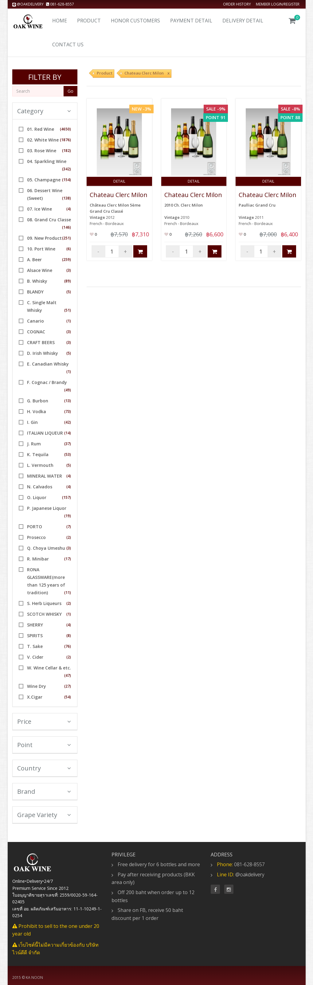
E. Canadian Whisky (48, 364)
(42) (67, 422)
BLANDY (35, 292)
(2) (68, 537)
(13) (67, 400)
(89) (67, 281)
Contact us (68, 44)
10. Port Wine (41, 249)
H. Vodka (36, 411)
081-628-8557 (60, 4)
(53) (67, 454)
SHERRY (35, 625)
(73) (67, 411)
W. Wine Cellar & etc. (49, 668)
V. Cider (35, 657)
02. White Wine (43, 140)
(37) (67, 443)
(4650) (65, 129)
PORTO (34, 526)
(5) (68, 291)
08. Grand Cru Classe (49, 220)
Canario (35, 321)
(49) (67, 390)
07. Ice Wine (39, 209)
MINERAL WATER (44, 476)
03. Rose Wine (41, 150)
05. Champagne (44, 180)
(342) (66, 169)
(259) (66, 259)
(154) (66, 179)
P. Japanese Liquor (46, 508)
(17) (67, 558)
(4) (68, 208)
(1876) (65, 139)
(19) (67, 515)
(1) (68, 321)
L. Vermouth (40, 465)
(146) (66, 227)
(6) (68, 248)
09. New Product (44, 238)
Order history (237, 4)
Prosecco (36, 537)
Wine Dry (36, 686)
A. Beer (34, 259)
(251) (66, 238)
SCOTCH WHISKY (44, 614)
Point (44, 745)
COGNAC (36, 332)
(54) (67, 697)
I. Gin (32, 422)
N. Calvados (39, 487)
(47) (67, 675)
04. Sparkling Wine (46, 161)
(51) (67, 310)
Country (44, 768)
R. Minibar (38, 559)
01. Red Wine (40, 129)
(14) (67, 433)
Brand (44, 791)
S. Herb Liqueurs (44, 603)
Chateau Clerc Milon (118, 195)
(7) (68, 526)
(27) (67, 686)
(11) (67, 592)
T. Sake (35, 646)
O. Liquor (36, 497)
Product (89, 20)
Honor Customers (135, 20)
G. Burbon (37, 401)
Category (44, 111)
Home (59, 20)
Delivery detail (242, 20)
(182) (66, 150)
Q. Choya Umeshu (46, 548)
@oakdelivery (28, 4)
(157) (66, 497)
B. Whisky (37, 281)
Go (70, 91)
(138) (66, 198)
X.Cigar (34, 697)
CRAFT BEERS (41, 342)
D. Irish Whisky (42, 353)
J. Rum (34, 444)
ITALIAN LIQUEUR (45, 433)
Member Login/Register (277, 4)
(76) (67, 646)
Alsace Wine (39, 270)
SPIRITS (35, 635)
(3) (68, 270)
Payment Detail (191, 20)
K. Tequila (38, 454)
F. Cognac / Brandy (47, 382)
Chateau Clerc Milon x (147, 73)
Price (44, 721)
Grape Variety (44, 815)
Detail (119, 181)
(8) (68, 635)
